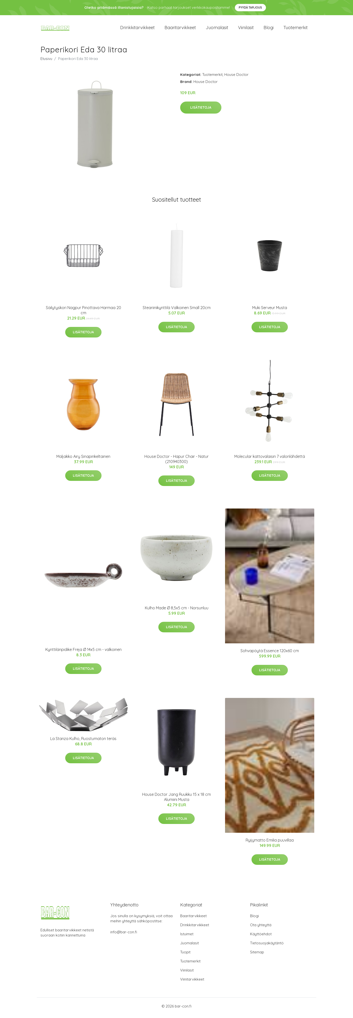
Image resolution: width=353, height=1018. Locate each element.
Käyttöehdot (261, 937)
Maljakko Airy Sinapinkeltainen (83, 459)
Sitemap (257, 955)
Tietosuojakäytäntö (267, 946)
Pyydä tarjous (250, 7)
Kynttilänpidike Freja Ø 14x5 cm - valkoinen (83, 652)
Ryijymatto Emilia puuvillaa (270, 843)
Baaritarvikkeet (180, 29)
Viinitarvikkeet (192, 982)
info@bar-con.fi (123, 935)
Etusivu (46, 62)
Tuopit (185, 955)
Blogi (269, 29)
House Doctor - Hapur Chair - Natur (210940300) (176, 462)
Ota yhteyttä (260, 928)
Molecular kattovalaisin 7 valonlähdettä (269, 459)
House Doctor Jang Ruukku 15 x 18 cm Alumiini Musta (176, 800)
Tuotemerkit (295, 29)
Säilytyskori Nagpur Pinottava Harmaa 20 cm (83, 314)
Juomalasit (217, 29)
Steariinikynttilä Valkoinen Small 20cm (177, 311)
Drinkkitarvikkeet (137, 29)
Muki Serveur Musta (269, 311)
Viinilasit (246, 29)
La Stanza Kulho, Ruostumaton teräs (83, 742)
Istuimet (186, 937)
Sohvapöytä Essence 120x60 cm (269, 654)
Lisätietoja (200, 111)
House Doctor (236, 78)
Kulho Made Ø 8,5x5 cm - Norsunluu (176, 611)
